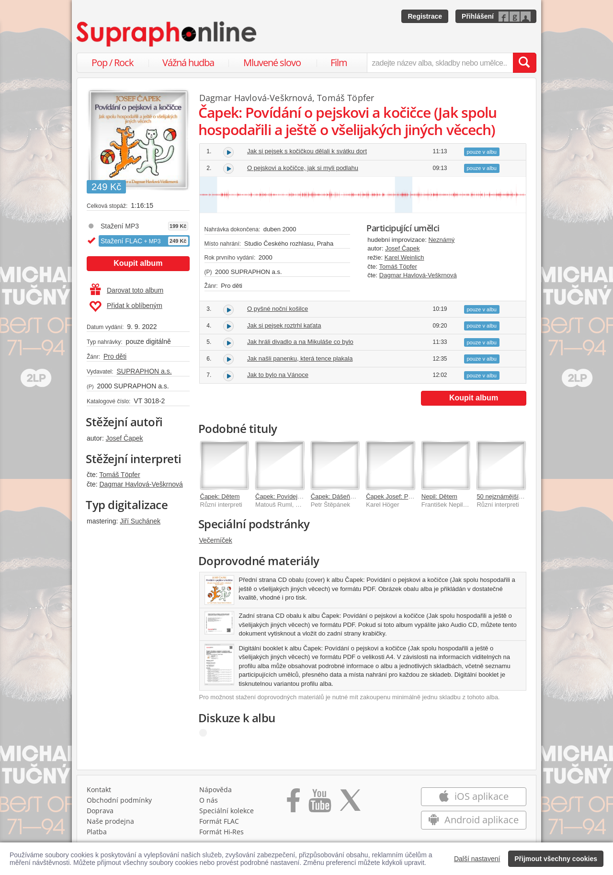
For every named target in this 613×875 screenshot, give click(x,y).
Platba (97, 831)
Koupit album (138, 263)
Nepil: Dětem (439, 496)
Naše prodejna (110, 821)
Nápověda (215, 789)
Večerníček (215, 540)
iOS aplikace (473, 796)
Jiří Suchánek (140, 521)
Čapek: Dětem (220, 496)
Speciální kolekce (226, 810)
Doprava (100, 810)
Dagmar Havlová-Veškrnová (140, 484)
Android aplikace (473, 819)
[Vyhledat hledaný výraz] (524, 63)
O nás (208, 800)
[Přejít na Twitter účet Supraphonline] (350, 804)
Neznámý (441, 239)
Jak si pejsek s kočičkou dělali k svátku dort (307, 151)
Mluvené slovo (272, 62)
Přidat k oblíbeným (125, 306)
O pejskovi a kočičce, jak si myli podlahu (302, 167)
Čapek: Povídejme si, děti (290, 496)
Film (338, 62)
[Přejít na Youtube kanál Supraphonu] (319, 804)
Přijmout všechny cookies (555, 859)
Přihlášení (478, 16)
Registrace (425, 16)
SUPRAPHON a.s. (143, 371)
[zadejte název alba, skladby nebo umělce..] (440, 63)
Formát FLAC (219, 821)
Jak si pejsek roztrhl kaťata (284, 325)
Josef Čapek (124, 438)
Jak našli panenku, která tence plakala (299, 358)
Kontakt (99, 789)
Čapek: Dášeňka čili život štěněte (356, 496)
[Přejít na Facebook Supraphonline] (293, 804)
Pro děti (114, 356)
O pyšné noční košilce (277, 308)
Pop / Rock (112, 62)
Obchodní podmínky (119, 800)
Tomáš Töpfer (119, 474)
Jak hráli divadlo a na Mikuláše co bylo (300, 341)
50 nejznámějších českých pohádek (526, 496)
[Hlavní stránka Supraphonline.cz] (167, 34)
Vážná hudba (188, 62)
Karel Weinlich (404, 257)
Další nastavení (477, 859)
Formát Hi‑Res (221, 831)
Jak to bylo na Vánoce (277, 374)
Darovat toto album (126, 290)
